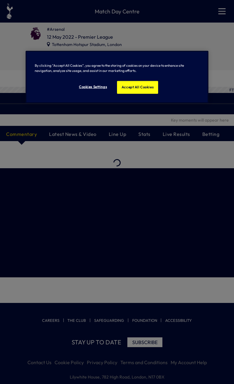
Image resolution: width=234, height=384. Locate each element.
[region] (117, 77)
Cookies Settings (93, 87)
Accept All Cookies (138, 87)
